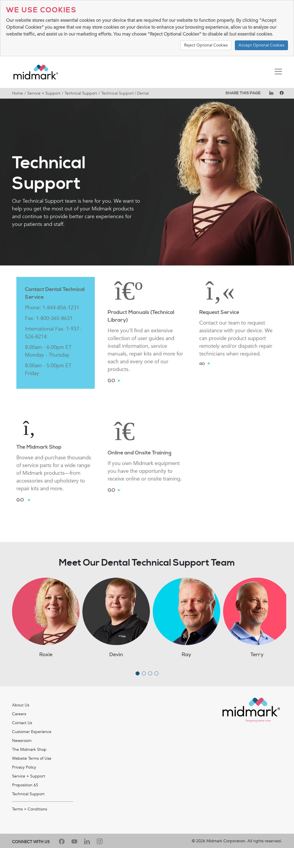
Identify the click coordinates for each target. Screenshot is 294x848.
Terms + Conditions (29, 809)
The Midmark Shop (29, 749)
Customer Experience (31, 731)
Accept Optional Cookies (261, 45)
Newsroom (22, 740)
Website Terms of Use (31, 758)
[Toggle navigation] (278, 72)
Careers (19, 714)
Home (17, 93)
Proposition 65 (25, 785)
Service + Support (43, 93)
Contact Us (22, 723)
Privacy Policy (24, 767)
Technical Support (81, 93)
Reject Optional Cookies (206, 45)
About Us (20, 705)
